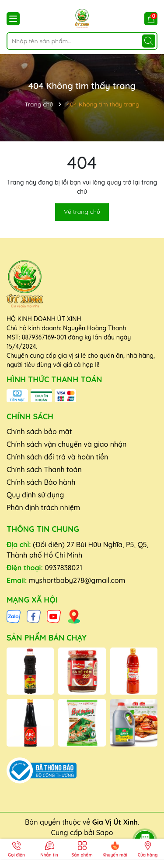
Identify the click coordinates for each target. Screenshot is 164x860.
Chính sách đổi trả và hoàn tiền (57, 456)
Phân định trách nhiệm (43, 507)
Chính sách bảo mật (39, 431)
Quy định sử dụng (35, 494)
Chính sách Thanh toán (44, 469)
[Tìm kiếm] (148, 41)
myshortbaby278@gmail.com (77, 580)
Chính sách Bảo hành (41, 482)
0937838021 (63, 567)
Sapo (104, 832)
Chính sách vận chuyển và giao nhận (66, 444)
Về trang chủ (82, 212)
